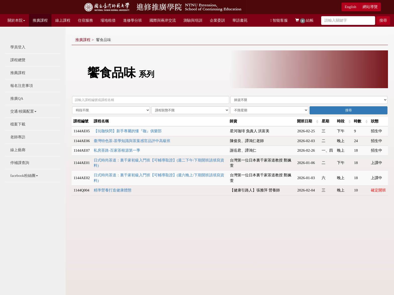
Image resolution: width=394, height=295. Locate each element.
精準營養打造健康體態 (112, 190)
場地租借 (108, 20)
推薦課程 (17, 73)
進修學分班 (132, 20)
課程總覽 (17, 60)
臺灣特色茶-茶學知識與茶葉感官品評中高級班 (132, 141)
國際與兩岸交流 (163, 20)
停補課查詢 (19, 163)
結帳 (304, 20)
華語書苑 (240, 20)
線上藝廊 (17, 150)
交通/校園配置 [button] (23, 111)
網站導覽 (370, 7)
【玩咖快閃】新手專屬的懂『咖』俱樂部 (128, 131)
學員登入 (17, 47)
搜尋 (383, 20)
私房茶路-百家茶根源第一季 (117, 150)
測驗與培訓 (192, 20)
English (350, 7)
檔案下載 (17, 124)
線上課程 (62, 20)
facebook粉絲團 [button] (24, 176)
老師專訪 (17, 137)
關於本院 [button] (16, 20)
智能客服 (279, 20)
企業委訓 (217, 20)
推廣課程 (40, 20)
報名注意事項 (21, 86)
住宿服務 (85, 20)
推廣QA (16, 98)
